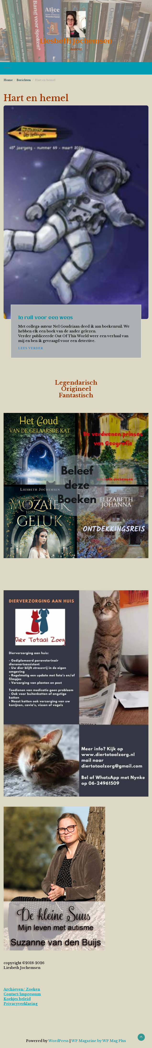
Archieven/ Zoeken (22, 989)
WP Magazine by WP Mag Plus (98, 1041)
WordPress (58, 1041)
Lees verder (30, 348)
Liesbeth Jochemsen (76, 41)
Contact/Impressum (22, 994)
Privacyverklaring (21, 1004)
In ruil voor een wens (45, 317)
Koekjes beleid (17, 999)
